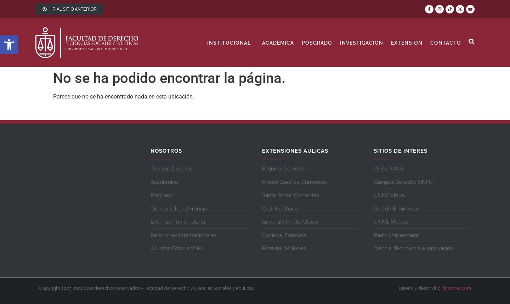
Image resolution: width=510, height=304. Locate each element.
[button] (9, 44)
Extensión (407, 43)
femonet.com (456, 288)
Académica (278, 43)
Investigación (361, 43)
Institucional (230, 42)
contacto (445, 43)
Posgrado (317, 43)
